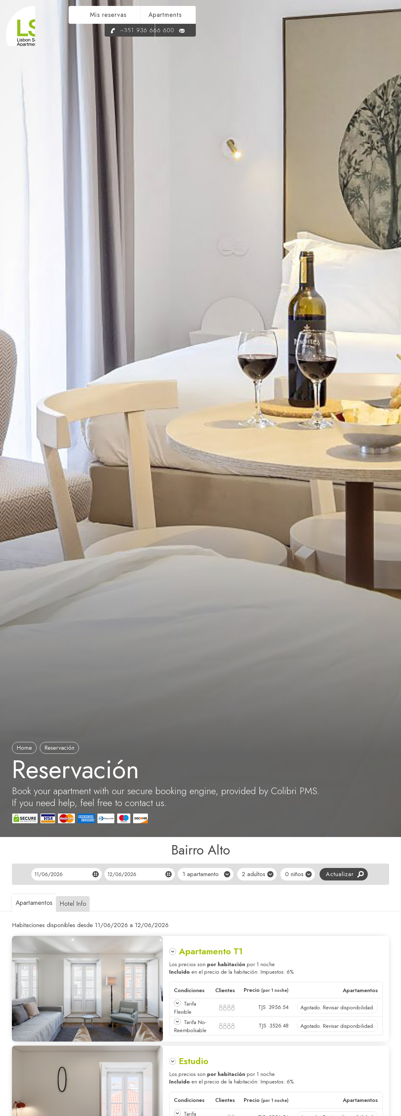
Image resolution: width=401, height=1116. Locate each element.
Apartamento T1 (211, 951)
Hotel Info (81, 903)
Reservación (66, 747)
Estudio (193, 1069)
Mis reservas (217, 20)
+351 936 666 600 (332, 36)
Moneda (322, 20)
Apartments (273, 20)
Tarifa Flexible (185, 1008)
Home (26, 747)
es (371, 20)
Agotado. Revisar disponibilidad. (337, 1007)
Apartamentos (36, 902)
